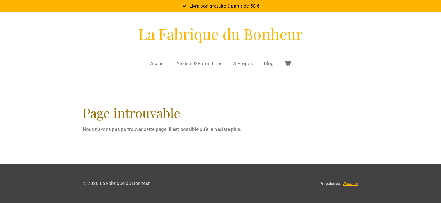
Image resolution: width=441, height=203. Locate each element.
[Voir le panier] (287, 64)
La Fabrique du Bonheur (220, 34)
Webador (350, 183)
